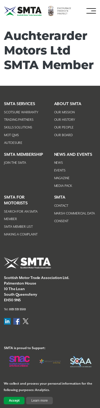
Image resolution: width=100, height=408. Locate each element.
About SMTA (67, 103)
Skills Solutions (18, 128)
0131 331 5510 (17, 309)
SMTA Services (19, 103)
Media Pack (63, 186)
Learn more (39, 400)
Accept (14, 400)
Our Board (63, 135)
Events (60, 171)
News (58, 163)
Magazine (62, 178)
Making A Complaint (21, 235)
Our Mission (64, 112)
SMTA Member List (18, 227)
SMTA (60, 197)
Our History (64, 120)
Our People (64, 128)
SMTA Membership (23, 154)
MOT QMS (11, 135)
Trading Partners (19, 120)
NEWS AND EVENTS (73, 154)
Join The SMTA (15, 163)
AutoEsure (13, 143)
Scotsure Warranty (21, 112)
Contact (61, 206)
